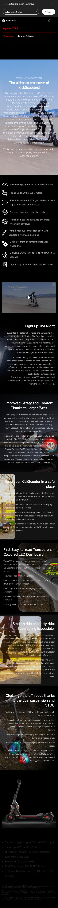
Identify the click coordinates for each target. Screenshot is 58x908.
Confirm (48, 12)
